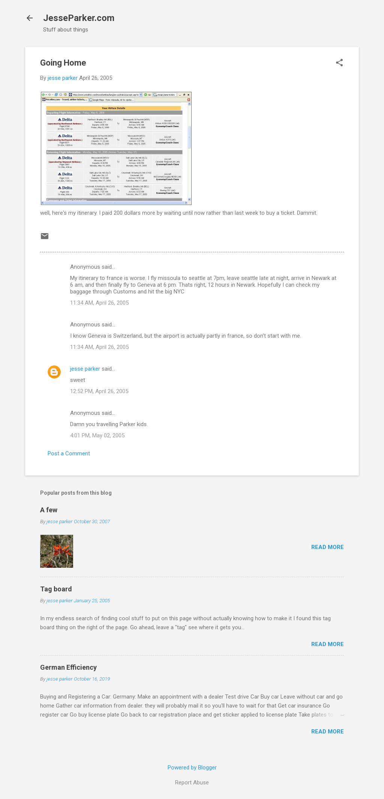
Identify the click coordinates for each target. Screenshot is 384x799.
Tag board (56, 589)
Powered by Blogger (192, 767)
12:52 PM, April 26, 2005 (99, 391)
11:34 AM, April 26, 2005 (99, 302)
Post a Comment (69, 453)
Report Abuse (192, 782)
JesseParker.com (78, 18)
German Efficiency (68, 667)
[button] (339, 63)
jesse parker (85, 368)
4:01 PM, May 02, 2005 (97, 435)
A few (48, 510)
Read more (327, 547)
